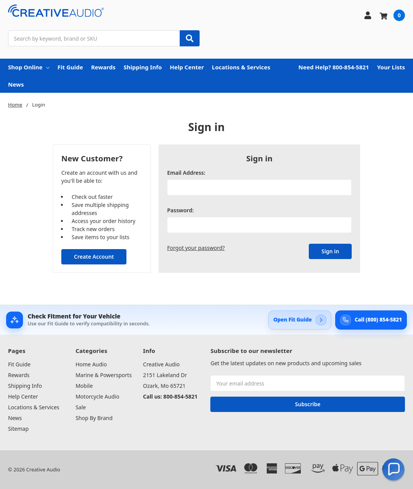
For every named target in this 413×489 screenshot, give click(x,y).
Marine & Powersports (103, 375)
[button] (393, 469)
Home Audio (91, 364)
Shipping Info (142, 67)
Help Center (187, 67)
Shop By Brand (94, 418)
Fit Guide (70, 67)
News (16, 84)
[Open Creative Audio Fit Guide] (299, 320)
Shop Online (28, 67)
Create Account (94, 256)
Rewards (103, 67)
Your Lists (391, 67)
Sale (80, 407)
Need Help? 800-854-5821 (333, 67)
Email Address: (186, 172)
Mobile (84, 385)
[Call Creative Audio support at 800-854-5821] (371, 320)
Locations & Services (241, 67)
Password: (180, 210)
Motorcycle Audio (97, 396)
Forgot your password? (196, 247)
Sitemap (18, 428)
